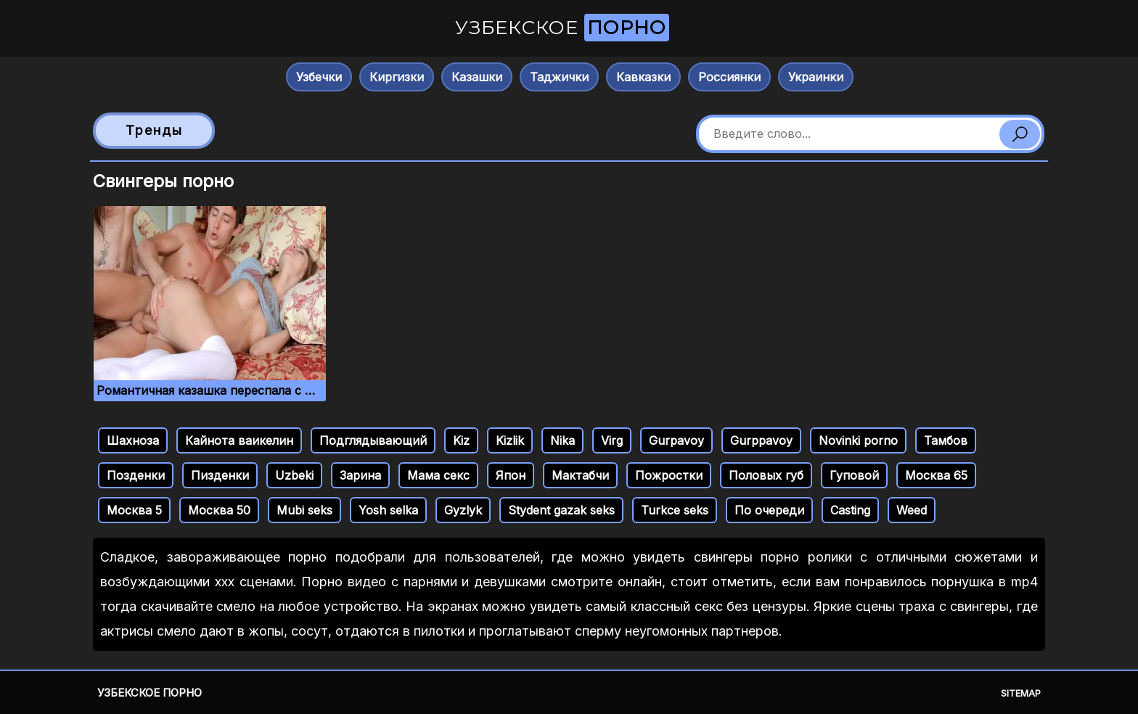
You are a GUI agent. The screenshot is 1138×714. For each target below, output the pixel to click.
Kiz (461, 440)
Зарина (360, 475)
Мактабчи (580, 475)
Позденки (136, 475)
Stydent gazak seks (561, 510)
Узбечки (319, 77)
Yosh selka (388, 510)
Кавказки (643, 77)
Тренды (154, 130)
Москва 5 (134, 510)
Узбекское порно (149, 692)
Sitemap (1021, 693)
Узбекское (562, 27)
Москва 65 (936, 475)
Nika (562, 440)
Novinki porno (858, 440)
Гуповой (854, 475)
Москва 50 (219, 510)
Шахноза (133, 440)
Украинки (815, 77)
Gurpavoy (676, 440)
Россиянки (729, 77)
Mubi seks (304, 510)
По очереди (769, 510)
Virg (612, 440)
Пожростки (669, 475)
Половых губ (766, 475)
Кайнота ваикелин (239, 440)
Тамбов (945, 440)
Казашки (476, 77)
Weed (911, 510)
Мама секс (438, 475)
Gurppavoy (761, 440)
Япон (510, 475)
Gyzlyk (463, 510)
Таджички (559, 77)
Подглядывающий (373, 440)
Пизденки (220, 475)
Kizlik (510, 440)
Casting (850, 510)
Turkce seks (674, 510)
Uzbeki (294, 475)
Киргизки (396, 77)
